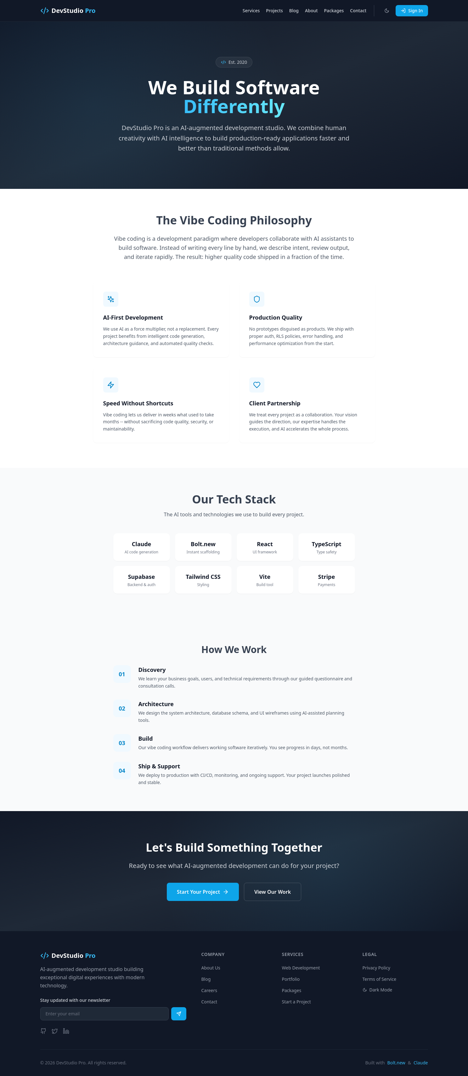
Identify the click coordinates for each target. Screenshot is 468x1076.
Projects (274, 11)
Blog (294, 11)
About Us (210, 968)
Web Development (301, 968)
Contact (358, 11)
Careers (209, 990)
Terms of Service (380, 979)
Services (251, 11)
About (311, 11)
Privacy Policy (376, 968)
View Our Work (272, 891)
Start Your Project (203, 891)
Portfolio (291, 979)
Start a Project (296, 1002)
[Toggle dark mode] (387, 11)
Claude (421, 1063)
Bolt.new (396, 1063)
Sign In (412, 11)
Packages (334, 11)
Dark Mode (377, 990)
